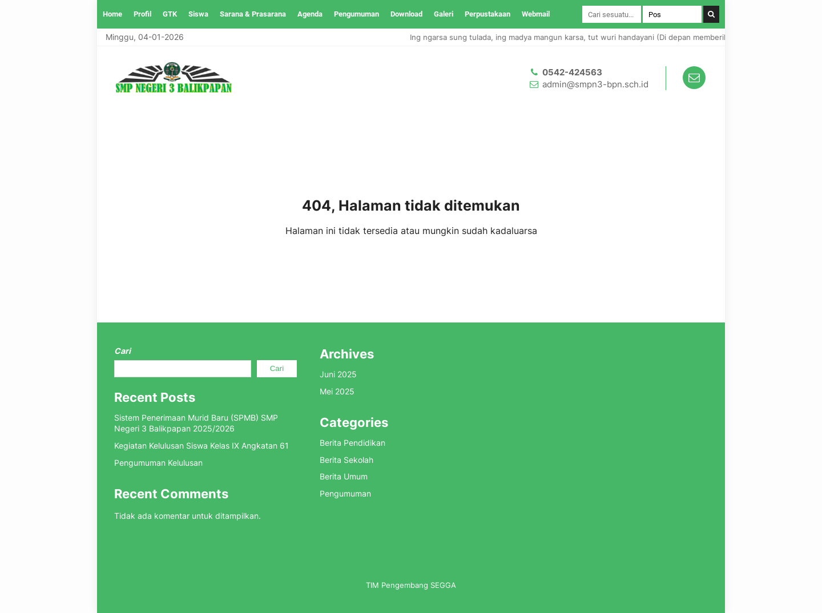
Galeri (443, 14)
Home (112, 14)
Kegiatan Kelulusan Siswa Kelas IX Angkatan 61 (201, 445)
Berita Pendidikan (352, 442)
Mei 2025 (337, 391)
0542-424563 (572, 72)
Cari (122, 351)
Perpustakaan (487, 14)
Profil (142, 14)
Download (406, 14)
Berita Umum (344, 476)
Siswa (198, 14)
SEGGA (443, 585)
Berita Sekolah (346, 460)
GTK (170, 14)
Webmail (536, 14)
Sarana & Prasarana (253, 14)
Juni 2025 (338, 374)
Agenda (310, 14)
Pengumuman (356, 14)
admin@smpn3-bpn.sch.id (595, 84)
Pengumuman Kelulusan (158, 462)
